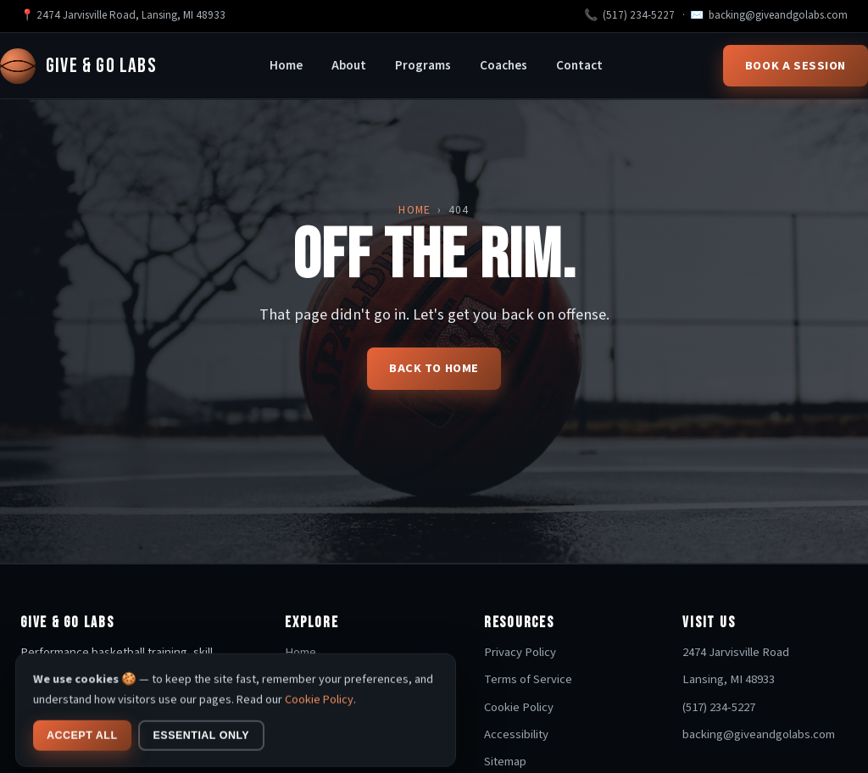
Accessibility (516, 734)
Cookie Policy (519, 707)
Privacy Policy (520, 652)
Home (286, 65)
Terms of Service (528, 679)
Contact (579, 65)
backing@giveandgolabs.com (778, 15)
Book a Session (795, 66)
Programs (423, 65)
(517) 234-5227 (639, 15)
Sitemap (505, 761)
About (348, 65)
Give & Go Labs (78, 66)
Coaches (503, 65)
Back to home (434, 368)
